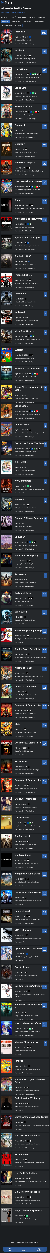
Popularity (5, 21)
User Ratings (27, 21)
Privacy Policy (20, 1242)
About (12, 1242)
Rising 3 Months (39, 21)
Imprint (36, 1242)
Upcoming (18, 25)
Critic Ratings (16, 21)
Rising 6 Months (7, 25)
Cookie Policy (29, 1242)
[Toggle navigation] (10, 1249)
